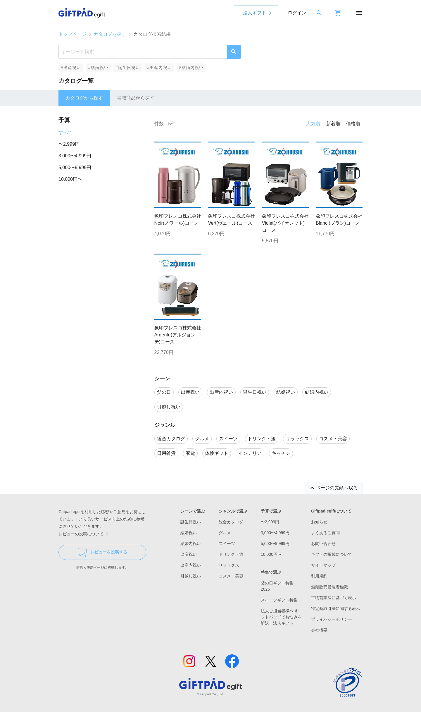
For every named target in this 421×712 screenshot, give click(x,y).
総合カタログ (231, 522)
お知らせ (319, 522)
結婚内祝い (190, 543)
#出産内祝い (159, 67)
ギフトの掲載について (331, 554)
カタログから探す (84, 97)
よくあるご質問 (325, 532)
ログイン (297, 12)
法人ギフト (254, 12)
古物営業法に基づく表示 (333, 597)
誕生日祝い (190, 522)
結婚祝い (188, 532)
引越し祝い (190, 576)
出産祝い (188, 554)
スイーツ (227, 543)
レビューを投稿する (102, 552)
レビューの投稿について (84, 533)
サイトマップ (323, 565)
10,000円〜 (70, 179)
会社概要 (319, 630)
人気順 (313, 123)
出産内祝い (190, 565)
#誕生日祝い (127, 67)
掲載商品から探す (135, 97)
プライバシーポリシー (331, 619)
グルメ (225, 532)
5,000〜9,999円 (74, 167)
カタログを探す (110, 34)
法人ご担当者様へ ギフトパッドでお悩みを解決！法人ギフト (281, 616)
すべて (65, 132)
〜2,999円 (69, 144)
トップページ (72, 34)
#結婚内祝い (191, 67)
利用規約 (319, 576)
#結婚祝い (98, 67)
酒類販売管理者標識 (329, 586)
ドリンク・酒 (231, 554)
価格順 (353, 123)
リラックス (229, 565)
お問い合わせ (323, 543)
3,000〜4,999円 (74, 155)
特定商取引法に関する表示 (335, 608)
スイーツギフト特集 (279, 600)
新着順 (333, 123)
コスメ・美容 (231, 576)
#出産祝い (71, 67)
